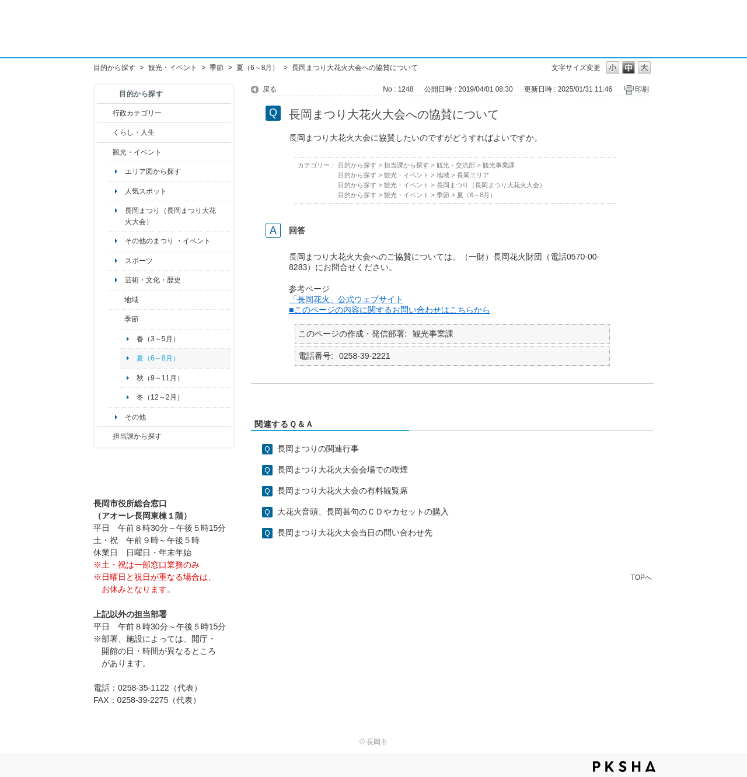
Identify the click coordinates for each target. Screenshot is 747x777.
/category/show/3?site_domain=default (105, 113)
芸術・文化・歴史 (153, 280)
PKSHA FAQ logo (624, 766)
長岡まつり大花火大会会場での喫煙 (342, 469)
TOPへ (641, 577)
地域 (131, 300)
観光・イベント (172, 68)
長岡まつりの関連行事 (318, 448)
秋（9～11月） (160, 378)
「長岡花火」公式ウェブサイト (346, 299)
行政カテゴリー (137, 113)
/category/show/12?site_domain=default (105, 132)
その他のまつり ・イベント (168, 241)
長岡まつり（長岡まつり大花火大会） (170, 215)
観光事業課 (499, 165)
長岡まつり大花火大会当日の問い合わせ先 (354, 532)
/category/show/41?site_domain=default (116, 300)
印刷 (642, 89)
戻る (270, 89)
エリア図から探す (153, 171)
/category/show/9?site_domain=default (105, 436)
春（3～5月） (158, 339)
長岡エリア (473, 175)
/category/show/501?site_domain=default (116, 319)
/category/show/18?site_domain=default (105, 152)
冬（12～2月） (160, 397)
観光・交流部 (456, 165)
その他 (135, 417)
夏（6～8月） (257, 68)
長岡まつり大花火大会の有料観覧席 (342, 490)
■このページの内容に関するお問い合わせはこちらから (389, 309)
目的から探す (114, 68)
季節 (217, 68)
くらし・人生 (134, 132)
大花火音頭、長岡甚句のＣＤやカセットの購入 (363, 511)
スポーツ (139, 261)
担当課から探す (137, 436)
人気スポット (146, 191)
